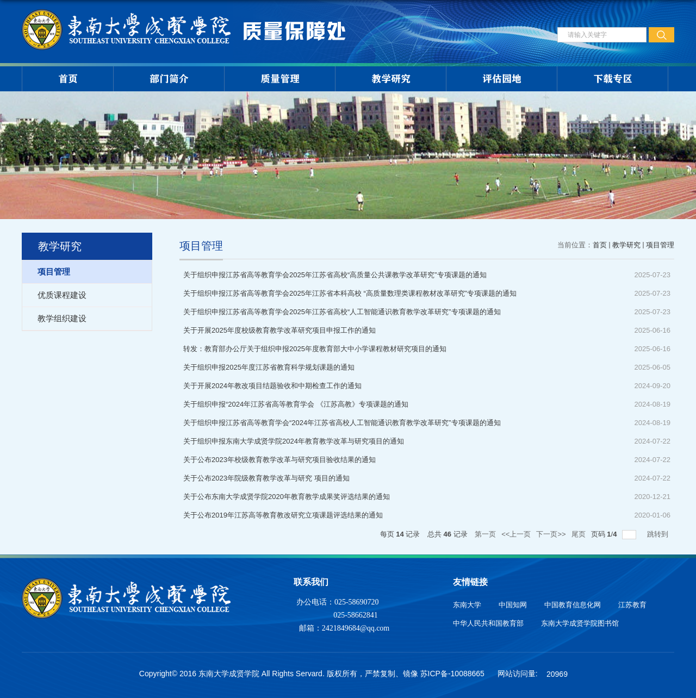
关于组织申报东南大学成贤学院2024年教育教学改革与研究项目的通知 (293, 441)
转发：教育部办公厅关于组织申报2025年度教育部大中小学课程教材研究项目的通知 (314, 349)
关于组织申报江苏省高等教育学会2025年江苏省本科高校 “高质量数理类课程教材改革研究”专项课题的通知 (350, 293)
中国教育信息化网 (572, 605)
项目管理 (660, 245)
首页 (68, 79)
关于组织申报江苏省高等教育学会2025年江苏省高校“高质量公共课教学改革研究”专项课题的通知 (335, 275)
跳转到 (658, 534)
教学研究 (391, 79)
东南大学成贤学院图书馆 (580, 623)
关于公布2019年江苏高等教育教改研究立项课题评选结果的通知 (283, 515)
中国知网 (513, 605)
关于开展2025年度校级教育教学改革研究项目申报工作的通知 (279, 330)
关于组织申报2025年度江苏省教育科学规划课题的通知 (269, 367)
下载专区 (612, 79)
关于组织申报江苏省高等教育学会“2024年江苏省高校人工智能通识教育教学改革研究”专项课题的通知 (342, 423)
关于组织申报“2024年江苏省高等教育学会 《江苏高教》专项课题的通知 (295, 404)
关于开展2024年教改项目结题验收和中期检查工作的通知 (272, 386)
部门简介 (169, 79)
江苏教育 (632, 605)
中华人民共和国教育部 (488, 623)
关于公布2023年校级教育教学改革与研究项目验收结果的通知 (279, 460)
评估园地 (501, 79)
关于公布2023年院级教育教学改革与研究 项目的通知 (266, 478)
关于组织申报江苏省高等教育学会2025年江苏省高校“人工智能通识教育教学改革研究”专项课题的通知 (342, 312)
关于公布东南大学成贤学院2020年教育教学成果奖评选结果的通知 (286, 497)
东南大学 (467, 605)
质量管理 (280, 79)
